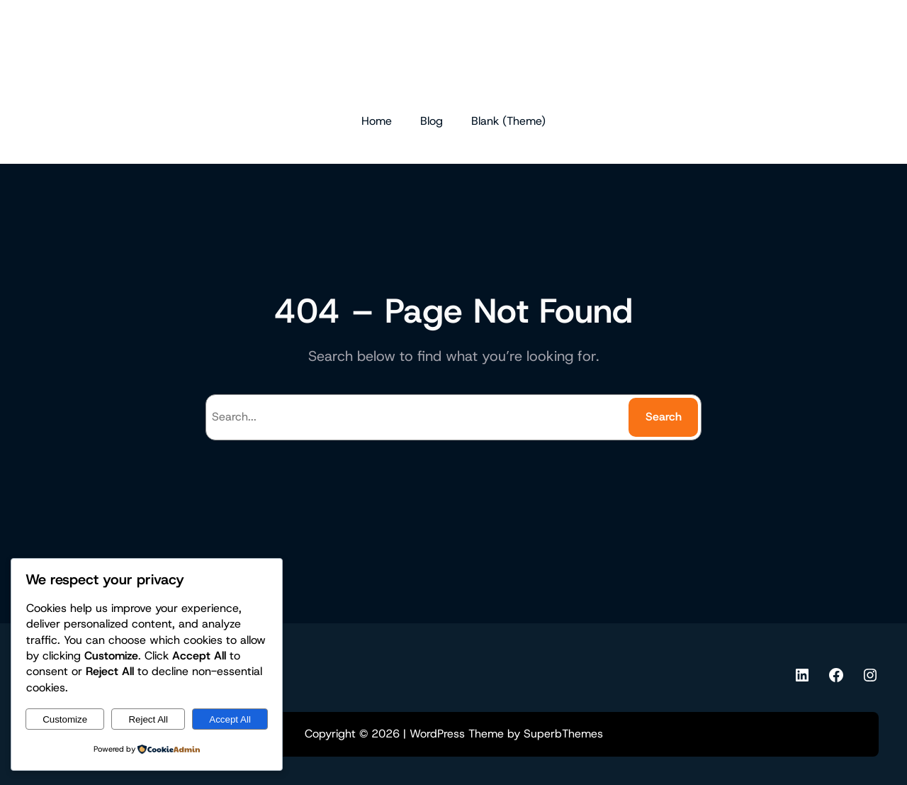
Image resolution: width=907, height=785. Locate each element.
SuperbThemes (563, 733)
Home (376, 120)
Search (664, 416)
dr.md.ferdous (453, 55)
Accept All (230, 719)
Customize (65, 719)
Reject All (148, 719)
